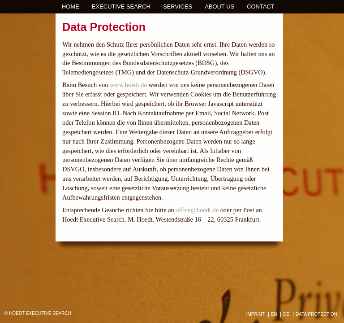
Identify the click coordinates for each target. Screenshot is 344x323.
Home (70, 6)
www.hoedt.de (128, 84)
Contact (261, 6)
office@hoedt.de (197, 210)
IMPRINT (255, 314)
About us (219, 6)
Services (177, 6)
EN (274, 314)
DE (286, 314)
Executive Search (121, 6)
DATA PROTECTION (316, 314)
